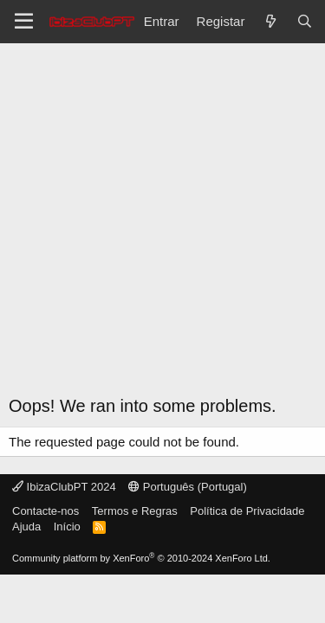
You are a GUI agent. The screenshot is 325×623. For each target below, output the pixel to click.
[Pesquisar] (305, 21)
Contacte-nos (45, 510)
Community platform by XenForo (141, 558)
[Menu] (23, 21)
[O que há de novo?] (270, 21)
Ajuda (26, 526)
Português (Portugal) (187, 486)
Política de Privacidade (247, 510)
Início (67, 526)
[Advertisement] (162, 214)
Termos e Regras (135, 510)
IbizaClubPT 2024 (64, 486)
